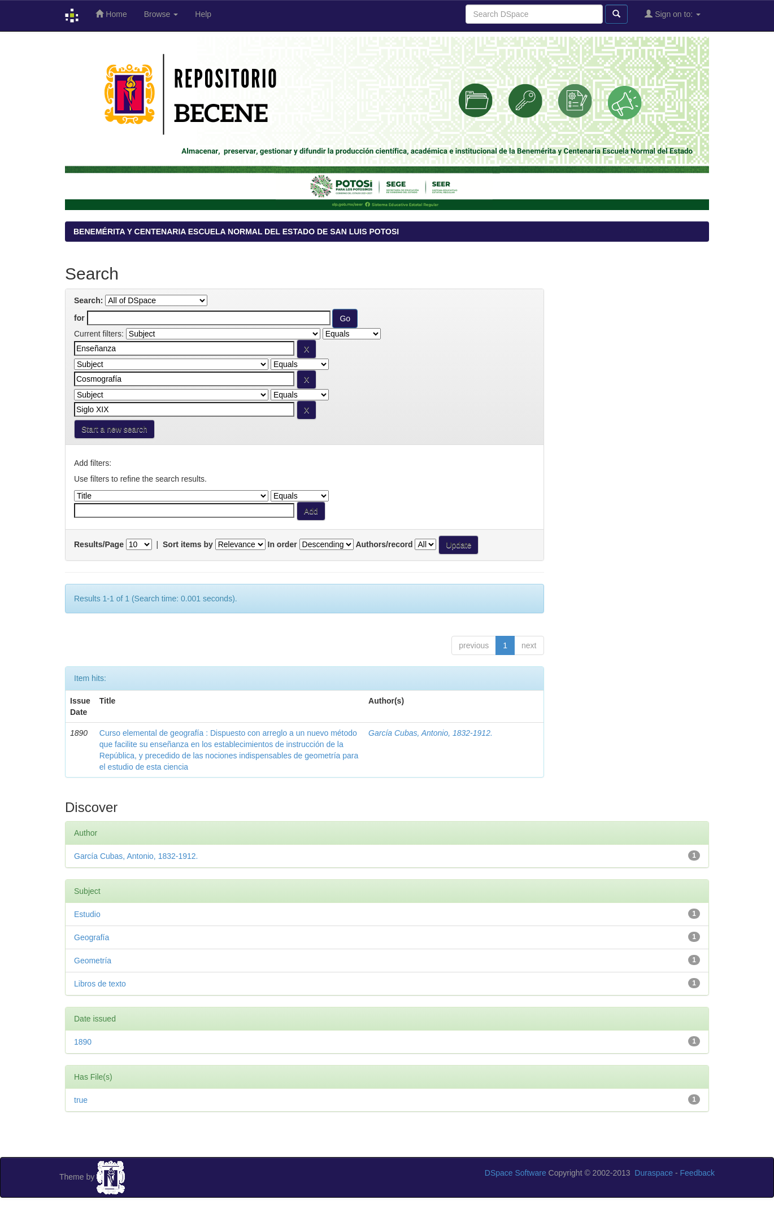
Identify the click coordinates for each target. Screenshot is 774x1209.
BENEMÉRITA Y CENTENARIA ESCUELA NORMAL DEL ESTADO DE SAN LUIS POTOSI (236, 231)
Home (111, 14)
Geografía (91, 937)
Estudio (87, 914)
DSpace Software (515, 1172)
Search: (88, 300)
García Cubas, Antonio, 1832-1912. (430, 732)
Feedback (697, 1172)
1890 (83, 1041)
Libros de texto (100, 983)
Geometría (92, 960)
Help (203, 14)
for (79, 317)
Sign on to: (673, 14)
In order (282, 544)
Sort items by (188, 544)
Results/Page (99, 544)
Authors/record (383, 544)
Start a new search (114, 429)
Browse (161, 14)
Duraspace (653, 1172)
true (81, 1100)
